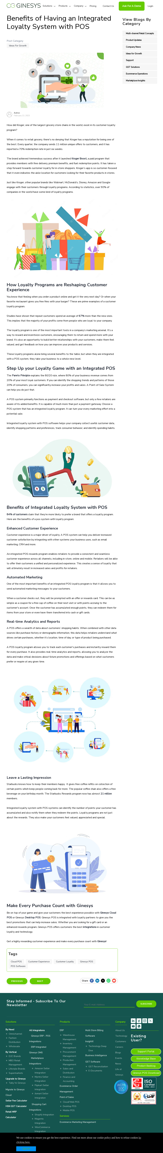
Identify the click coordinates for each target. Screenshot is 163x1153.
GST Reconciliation (98, 1066)
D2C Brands (15, 1056)
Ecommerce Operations (137, 73)
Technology (121, 1035)
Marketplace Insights (135, 80)
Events (118, 1058)
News (118, 1063)
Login (150, 6)
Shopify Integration (44, 1114)
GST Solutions (133, 67)
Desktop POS (33, 917)
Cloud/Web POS (71, 1101)
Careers (119, 1047)
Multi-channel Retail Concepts (140, 33)
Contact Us (108, 6)
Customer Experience (39, 961)
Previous (17, 981)
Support (130, 60)
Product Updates (134, 40)
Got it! (26, 1148)
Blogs (118, 1052)
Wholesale (14, 1046)
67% (81, 316)
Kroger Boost (79, 158)
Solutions (47, 5)
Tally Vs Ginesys (17, 1082)
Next (40, 981)
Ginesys (101, 941)
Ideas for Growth (18, 45)
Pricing (93, 6)
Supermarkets (16, 1073)
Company (78, 5)
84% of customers (17, 514)
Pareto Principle (21, 375)
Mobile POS (69, 1110)
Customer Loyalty (65, 961)
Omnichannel (15, 1033)
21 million (106, 793)
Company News (133, 47)
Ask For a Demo (131, 6)
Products (63, 5)
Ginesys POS (86, 961)
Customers (120, 1041)
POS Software (18, 966)
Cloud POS (16, 961)
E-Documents (95, 1070)
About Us (120, 1030)
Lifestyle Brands (17, 1068)
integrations (89, 927)
